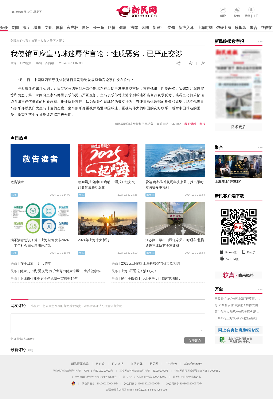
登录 (247, 16)
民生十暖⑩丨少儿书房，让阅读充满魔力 (151, 278)
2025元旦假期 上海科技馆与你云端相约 (150, 263)
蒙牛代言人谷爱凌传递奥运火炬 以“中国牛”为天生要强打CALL (238, 311)
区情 (112, 28)
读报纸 (240, 28)
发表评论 (195, 340)
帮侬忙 (266, 28)
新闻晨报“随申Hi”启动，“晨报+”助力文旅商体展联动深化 (106, 184)
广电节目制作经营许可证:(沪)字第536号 (94, 376)
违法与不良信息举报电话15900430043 (144, 376)
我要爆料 (190, 124)
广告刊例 (171, 363)
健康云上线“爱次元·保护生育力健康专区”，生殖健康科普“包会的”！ (70, 271)
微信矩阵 (137, 363)
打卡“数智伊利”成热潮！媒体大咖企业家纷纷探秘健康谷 (238, 305)
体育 (59, 28)
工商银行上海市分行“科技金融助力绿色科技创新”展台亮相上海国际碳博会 (238, 318)
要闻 (15, 28)
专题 (171, 28)
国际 (85, 28)
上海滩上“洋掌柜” (228, 181)
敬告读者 (17, 182)
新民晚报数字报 (229, 41)
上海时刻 (204, 28)
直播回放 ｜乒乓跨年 (35, 263)
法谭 (134, 28)
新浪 (223, 16)
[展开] (30, 350)
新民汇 (158, 28)
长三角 (98, 28)
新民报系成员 (80, 363)
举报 (202, 124)
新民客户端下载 (229, 196)
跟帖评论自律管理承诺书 (187, 376)
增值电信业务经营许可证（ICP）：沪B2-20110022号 (83, 370)
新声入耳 (186, 28)
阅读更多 (238, 127)
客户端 (100, 363)
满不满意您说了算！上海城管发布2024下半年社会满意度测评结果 (40, 242)
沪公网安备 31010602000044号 (100, 383)
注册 (255, 16)
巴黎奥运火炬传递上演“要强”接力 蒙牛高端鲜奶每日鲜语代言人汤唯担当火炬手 (238, 298)
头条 (4, 28)
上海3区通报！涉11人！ (139, 271)
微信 (237, 16)
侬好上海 (223, 28)
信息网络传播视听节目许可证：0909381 (197, 370)
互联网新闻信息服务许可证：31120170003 (144, 370)
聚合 (253, 28)
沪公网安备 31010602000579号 (184, 383)
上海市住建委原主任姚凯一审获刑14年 (49, 278)
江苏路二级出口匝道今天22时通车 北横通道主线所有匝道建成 (174, 242)
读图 (145, 28)
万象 (219, 289)
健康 (123, 28)
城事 (37, 28)
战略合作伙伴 (193, 363)
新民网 (153, 363)
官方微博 (118, 363)
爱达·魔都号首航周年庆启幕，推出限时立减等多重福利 (174, 184)
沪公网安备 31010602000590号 (142, 383)
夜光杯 (72, 28)
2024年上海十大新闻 (93, 240)
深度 (26, 28)
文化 (48, 28)
